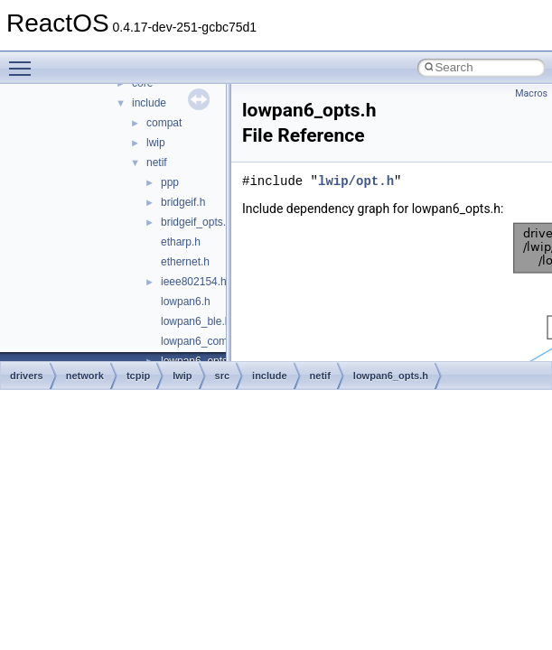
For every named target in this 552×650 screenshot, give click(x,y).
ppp (170, 182)
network (85, 375)
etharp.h (181, 242)
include (149, 103)
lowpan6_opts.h (390, 375)
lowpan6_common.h (209, 341)
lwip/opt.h (356, 181)
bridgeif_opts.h (196, 222)
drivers (26, 375)
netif (156, 162)
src (222, 375)
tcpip (138, 375)
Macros (531, 93)
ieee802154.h (194, 281)
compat (164, 122)
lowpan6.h (186, 301)
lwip (155, 142)
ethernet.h (185, 261)
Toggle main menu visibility (24, 60)
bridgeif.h (183, 202)
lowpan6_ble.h (195, 321)
